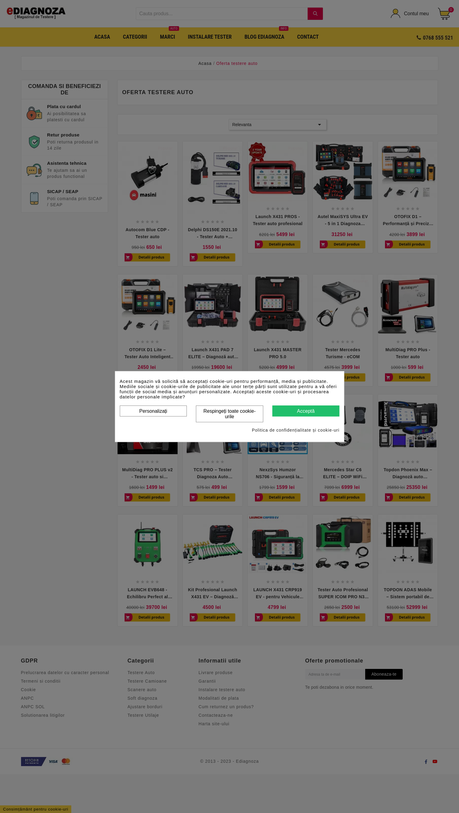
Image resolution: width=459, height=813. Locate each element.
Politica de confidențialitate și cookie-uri (295, 430)
